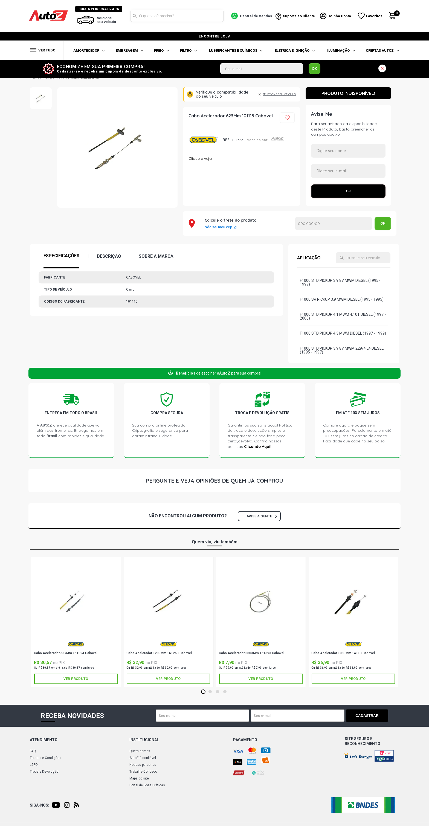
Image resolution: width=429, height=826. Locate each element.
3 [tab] (217, 692)
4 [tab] (225, 692)
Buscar (135, 16)
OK (314, 68)
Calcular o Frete (333, 223)
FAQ (33, 751)
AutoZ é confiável (142, 758)
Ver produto (75, 679)
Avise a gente (262, 516)
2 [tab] (210, 692)
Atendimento (43, 740)
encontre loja (215, 36)
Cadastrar (369, 716)
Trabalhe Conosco (143, 771)
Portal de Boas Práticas (147, 785)
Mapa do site (139, 778)
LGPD (34, 765)
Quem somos (139, 751)
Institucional (144, 740)
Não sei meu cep (218, 227)
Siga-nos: (39, 805)
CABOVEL (203, 139)
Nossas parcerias (142, 765)
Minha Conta (340, 16)
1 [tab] (203, 692)
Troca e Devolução (44, 771)
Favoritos (374, 16)
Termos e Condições (45, 758)
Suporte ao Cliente (299, 16)
